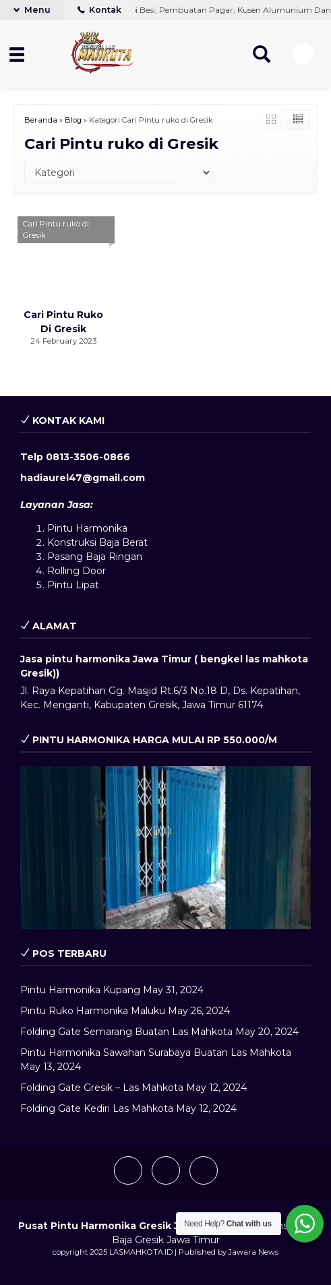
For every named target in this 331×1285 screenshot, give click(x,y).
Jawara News (253, 1252)
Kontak (99, 10)
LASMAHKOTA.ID (141, 1252)
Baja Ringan (114, 557)
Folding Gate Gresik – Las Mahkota (101, 1088)
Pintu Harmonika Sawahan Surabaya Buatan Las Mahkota (155, 1052)
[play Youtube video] (165, 847)
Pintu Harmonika (87, 528)
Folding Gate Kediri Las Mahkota (96, 1108)
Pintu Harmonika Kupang (80, 990)
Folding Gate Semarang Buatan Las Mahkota (126, 1032)
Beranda (40, 120)
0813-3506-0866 (88, 457)
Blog (73, 120)
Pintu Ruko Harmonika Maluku (92, 1011)
